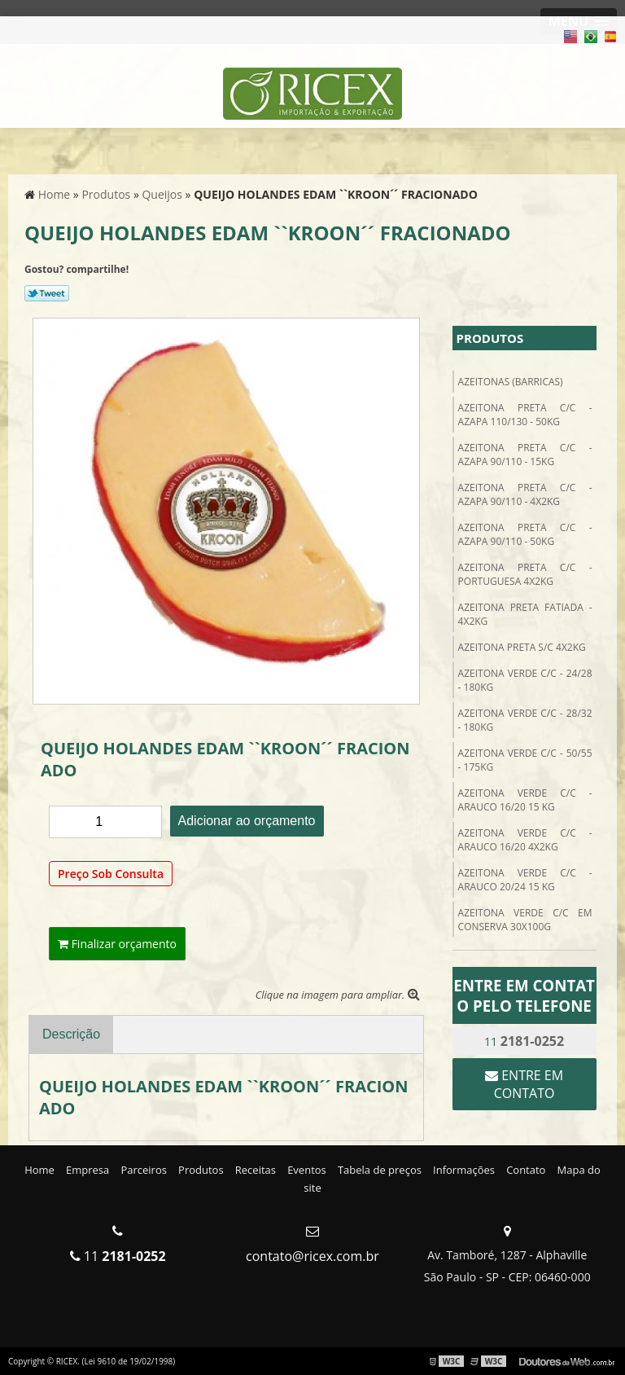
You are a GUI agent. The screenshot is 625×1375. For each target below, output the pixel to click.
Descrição (71, 1034)
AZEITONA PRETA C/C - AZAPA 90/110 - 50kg (525, 534)
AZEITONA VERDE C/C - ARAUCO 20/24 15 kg (525, 880)
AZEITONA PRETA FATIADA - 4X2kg (525, 614)
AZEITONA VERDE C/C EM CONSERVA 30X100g (525, 920)
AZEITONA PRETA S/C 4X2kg (522, 647)
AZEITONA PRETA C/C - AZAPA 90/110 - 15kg (525, 454)
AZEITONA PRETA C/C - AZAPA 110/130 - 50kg (525, 414)
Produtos (490, 338)
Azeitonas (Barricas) (510, 382)
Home (39, 1169)
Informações (464, 1169)
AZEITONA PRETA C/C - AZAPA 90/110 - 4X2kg (525, 494)
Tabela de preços (380, 1169)
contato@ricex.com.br (312, 1256)
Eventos (306, 1169)
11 (524, 1041)
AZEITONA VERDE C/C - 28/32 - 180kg (525, 720)
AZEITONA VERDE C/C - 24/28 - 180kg (525, 680)
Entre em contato (524, 1084)
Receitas (255, 1169)
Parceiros (143, 1169)
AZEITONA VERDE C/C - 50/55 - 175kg (525, 760)
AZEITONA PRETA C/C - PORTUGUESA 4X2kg (525, 574)
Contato (525, 1169)
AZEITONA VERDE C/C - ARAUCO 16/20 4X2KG (525, 840)
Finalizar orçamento (117, 943)
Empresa (87, 1169)
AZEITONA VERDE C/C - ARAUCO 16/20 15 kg (525, 800)
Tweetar (46, 293)
